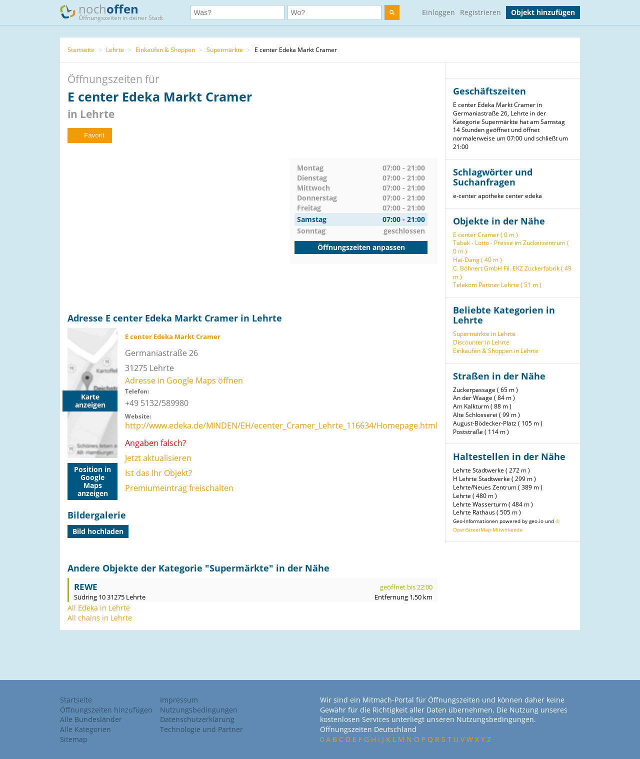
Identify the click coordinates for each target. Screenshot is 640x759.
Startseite (81, 50)
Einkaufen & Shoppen (165, 50)
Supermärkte (224, 50)
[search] (392, 12)
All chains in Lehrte (100, 617)
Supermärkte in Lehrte (484, 334)
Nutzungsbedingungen (199, 709)
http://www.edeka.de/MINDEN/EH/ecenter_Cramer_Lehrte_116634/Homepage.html (281, 425)
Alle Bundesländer (91, 719)
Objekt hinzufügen (543, 12)
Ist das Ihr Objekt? (158, 473)
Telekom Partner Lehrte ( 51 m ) (497, 284)
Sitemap (74, 739)
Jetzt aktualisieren (158, 458)
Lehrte (115, 50)
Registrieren (480, 12)
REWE (86, 586)
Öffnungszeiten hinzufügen (106, 709)
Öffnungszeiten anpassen (361, 247)
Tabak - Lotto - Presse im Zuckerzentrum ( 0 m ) (511, 247)
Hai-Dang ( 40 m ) (477, 260)
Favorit (89, 135)
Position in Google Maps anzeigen (92, 481)
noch (116, 11)
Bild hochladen (98, 531)
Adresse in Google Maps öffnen (184, 380)
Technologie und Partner (201, 729)
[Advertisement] (179, 228)
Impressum (179, 699)
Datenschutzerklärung (197, 719)
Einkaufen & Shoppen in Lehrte (495, 350)
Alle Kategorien (85, 729)
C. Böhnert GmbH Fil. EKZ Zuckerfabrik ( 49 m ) (512, 272)
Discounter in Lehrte (481, 342)
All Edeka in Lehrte (99, 607)
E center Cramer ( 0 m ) (485, 234)
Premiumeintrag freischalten (179, 488)
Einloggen (438, 12)
